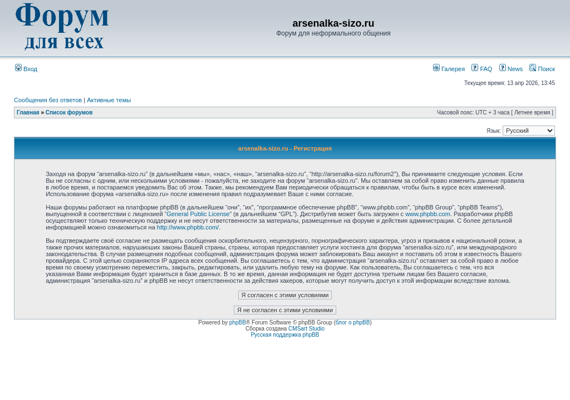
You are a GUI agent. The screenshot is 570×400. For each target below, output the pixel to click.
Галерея (449, 69)
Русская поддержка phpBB (284, 335)
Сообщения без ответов (48, 100)
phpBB (237, 322)
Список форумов (69, 112)
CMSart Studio (306, 329)
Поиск (542, 69)
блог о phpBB (353, 322)
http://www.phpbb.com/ (188, 227)
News (508, 69)
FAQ (481, 69)
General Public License (197, 214)
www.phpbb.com (427, 214)
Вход (26, 69)
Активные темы (109, 100)
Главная (28, 112)
